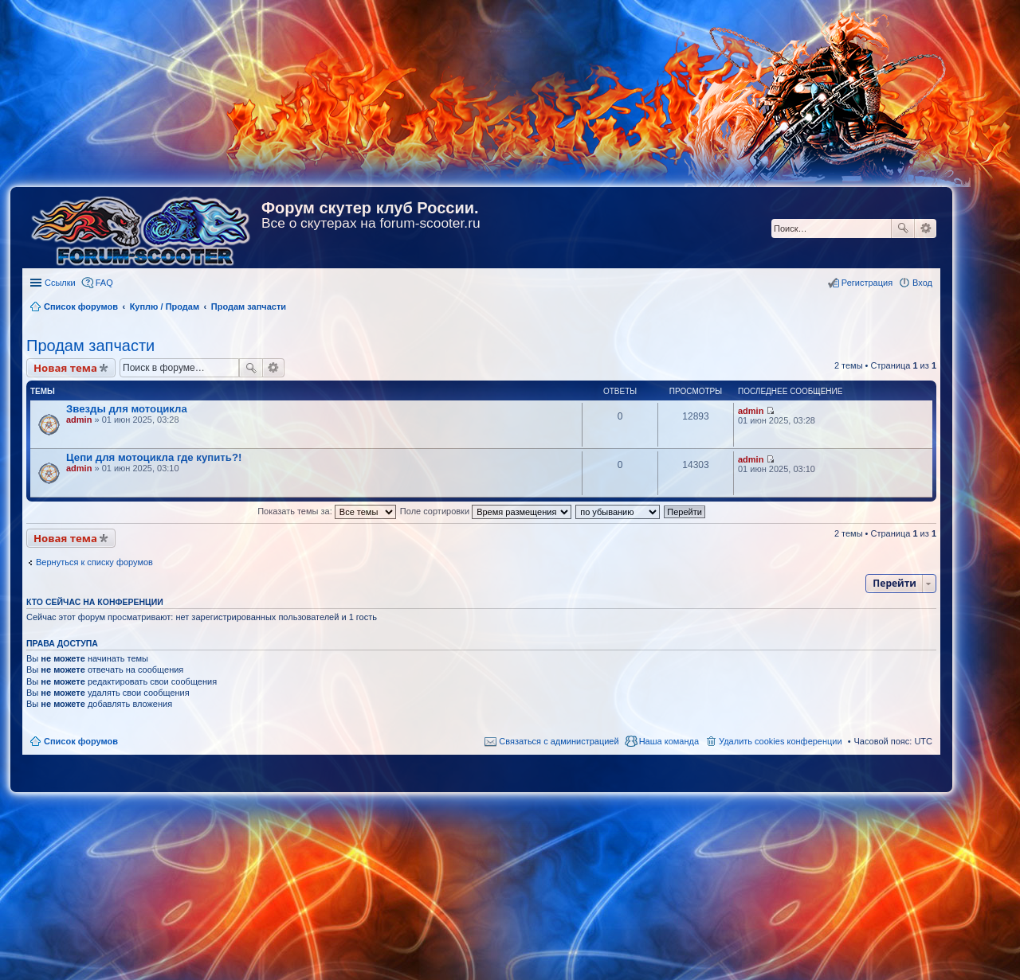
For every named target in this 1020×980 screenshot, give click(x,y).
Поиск (903, 228)
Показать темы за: (326, 511)
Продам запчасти (90, 345)
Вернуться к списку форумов (94, 562)
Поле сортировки (485, 511)
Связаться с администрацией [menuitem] (558, 741)
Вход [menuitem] (922, 282)
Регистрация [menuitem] (867, 282)
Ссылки (60, 282)
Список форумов (81, 741)
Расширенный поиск (925, 228)
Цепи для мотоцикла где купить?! (153, 457)
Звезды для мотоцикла (126, 409)
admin (79, 419)
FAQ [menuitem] (104, 282)
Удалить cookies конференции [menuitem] (780, 741)
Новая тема (65, 368)
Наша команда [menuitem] (669, 741)
